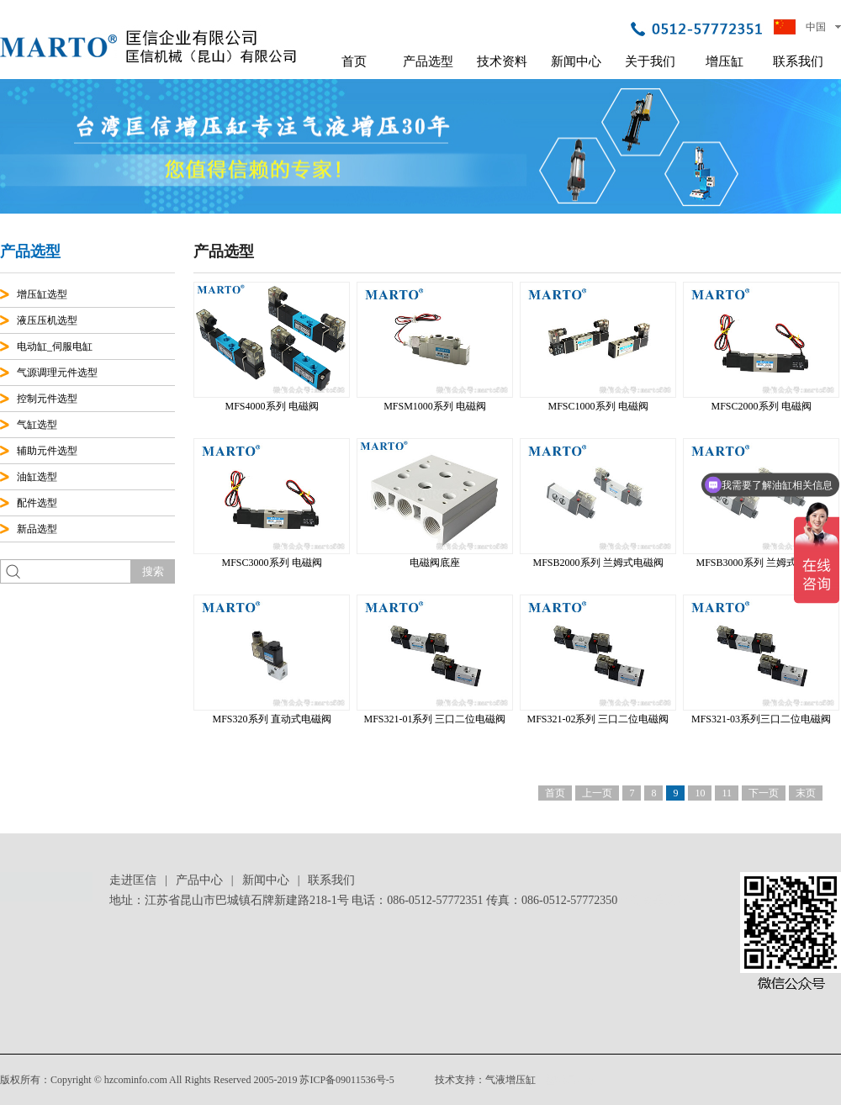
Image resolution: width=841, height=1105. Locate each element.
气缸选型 (37, 425)
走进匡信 (132, 880)
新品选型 (37, 529)
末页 (806, 793)
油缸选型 (37, 477)
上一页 (597, 793)
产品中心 (199, 880)
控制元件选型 (47, 398)
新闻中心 (576, 61)
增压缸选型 (42, 294)
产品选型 (428, 61)
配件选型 (37, 503)
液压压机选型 (47, 320)
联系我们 (798, 61)
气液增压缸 (510, 1080)
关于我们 (650, 61)
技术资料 (502, 61)
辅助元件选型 (47, 451)
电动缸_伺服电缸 (55, 346)
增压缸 (724, 61)
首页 (354, 61)
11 (727, 793)
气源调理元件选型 (57, 372)
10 (700, 793)
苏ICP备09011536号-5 (346, 1080)
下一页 (763, 793)
